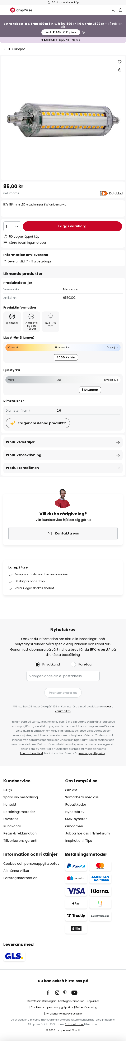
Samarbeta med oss (82, 797)
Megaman (70, 289)
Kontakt (10, 804)
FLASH (61, 32)
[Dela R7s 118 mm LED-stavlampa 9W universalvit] (120, 70)
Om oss (71, 790)
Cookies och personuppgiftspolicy (31, 863)
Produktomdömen (22, 467)
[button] (120, 62)
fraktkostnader (74, 1024)
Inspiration (74, 840)
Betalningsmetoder (19, 811)
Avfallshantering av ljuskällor (64, 1013)
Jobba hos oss (77, 833)
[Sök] (113, 10)
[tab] (32, 810)
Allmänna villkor (16, 870)
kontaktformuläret (31, 753)
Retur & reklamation (20, 833)
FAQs (7, 790)
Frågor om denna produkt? (42, 423)
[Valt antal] (12, 226)
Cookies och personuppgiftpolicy (52, 1007)
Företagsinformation (20, 878)
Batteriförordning (86, 1007)
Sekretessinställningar (41, 1001)
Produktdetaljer (20, 442)
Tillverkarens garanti (20, 840)
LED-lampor (16, 49)
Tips (88, 840)
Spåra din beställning (20, 797)
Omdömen (74, 826)
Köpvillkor (93, 1001)
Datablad (116, 193)
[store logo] (23, 10)
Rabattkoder (75, 804)
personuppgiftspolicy (91, 753)
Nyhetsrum (101, 833)
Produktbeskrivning (23, 455)
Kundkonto (12, 826)
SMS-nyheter (76, 819)
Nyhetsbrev (74, 811)
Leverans (10, 819)
